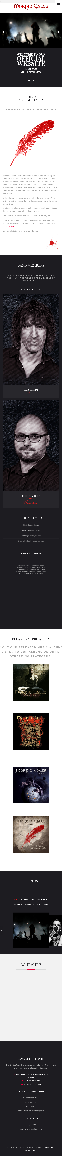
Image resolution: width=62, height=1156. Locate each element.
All (15, 899)
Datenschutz (31, 1150)
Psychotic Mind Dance (31, 1098)
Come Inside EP (31, 1102)
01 (29, 80)
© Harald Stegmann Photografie (27, 904)
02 (33, 80)
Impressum (49, 1147)
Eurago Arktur (31, 1125)
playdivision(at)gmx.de (32, 1084)
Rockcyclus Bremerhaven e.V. (31, 1129)
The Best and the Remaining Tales (31, 1111)
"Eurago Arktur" (30, 226)
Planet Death (31, 1106)
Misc (46, 904)
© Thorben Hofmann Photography (34, 899)
